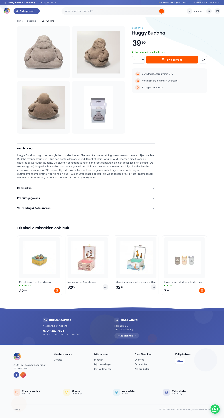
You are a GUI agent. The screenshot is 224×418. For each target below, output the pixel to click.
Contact (215, 2)
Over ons (139, 359)
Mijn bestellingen (102, 364)
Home (20, 21)
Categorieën (26, 11)
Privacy (17, 409)
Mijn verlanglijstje (103, 369)
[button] (215, 409)
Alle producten (142, 369)
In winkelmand (172, 59)
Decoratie (31, 21)
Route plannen (126, 335)
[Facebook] (16, 375)
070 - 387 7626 (47, 2)
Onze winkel (200, 2)
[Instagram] (23, 375)
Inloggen (98, 359)
